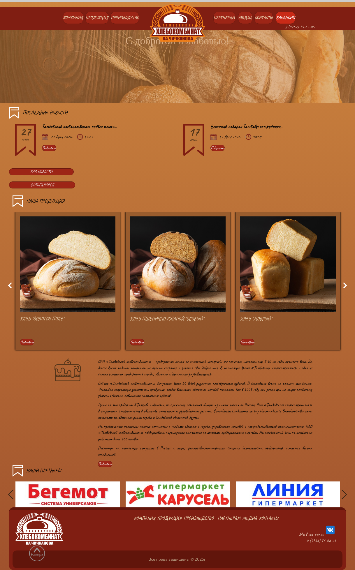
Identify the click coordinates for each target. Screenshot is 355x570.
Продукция (97, 17)
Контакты (264, 17)
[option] (68, 285)
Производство (125, 17)
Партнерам (224, 17)
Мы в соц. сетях (317, 530)
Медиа (245, 17)
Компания (73, 17)
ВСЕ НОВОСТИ (41, 171)
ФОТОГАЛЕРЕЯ (42, 184)
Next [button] (346, 285)
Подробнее (49, 147)
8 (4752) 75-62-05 (299, 27)
